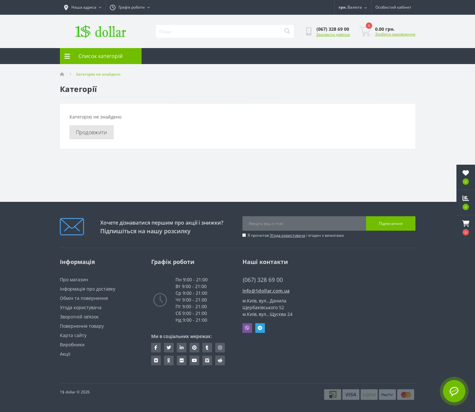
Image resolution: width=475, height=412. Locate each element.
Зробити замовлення (395, 34)
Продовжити (91, 132)
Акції (65, 354)
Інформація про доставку (87, 289)
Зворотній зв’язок (79, 317)
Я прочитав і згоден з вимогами (296, 235)
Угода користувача (287, 235)
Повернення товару (82, 326)
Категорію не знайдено (98, 74)
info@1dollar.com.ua (266, 291)
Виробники (72, 345)
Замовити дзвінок (333, 34)
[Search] (287, 31)
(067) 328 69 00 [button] (263, 280)
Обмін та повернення (84, 298)
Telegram (260, 328)
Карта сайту (73, 335)
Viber (247, 328)
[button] (465, 227)
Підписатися (391, 223)
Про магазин (74, 279)
